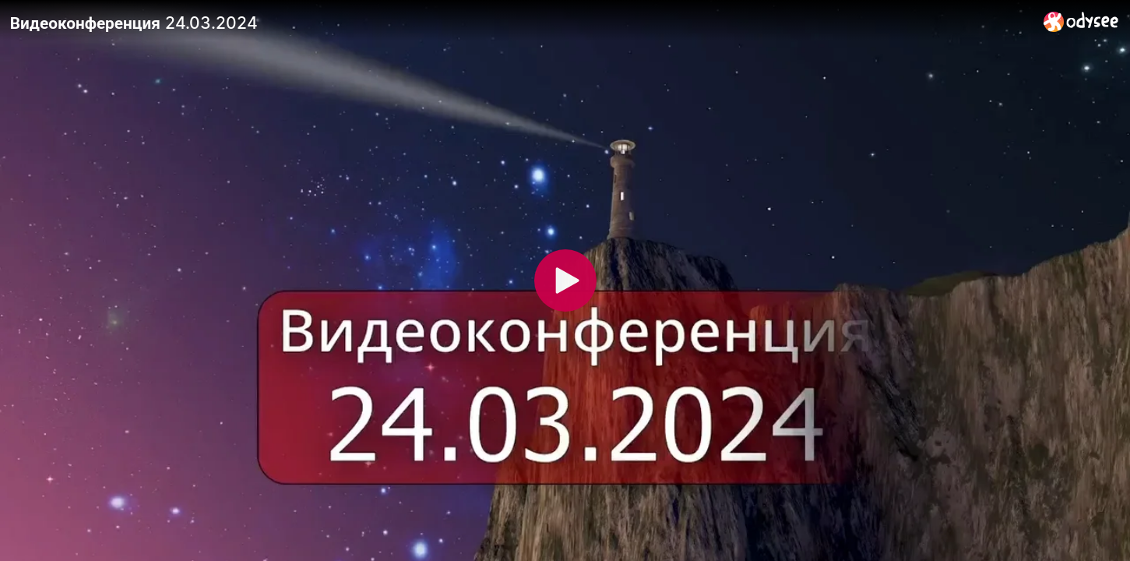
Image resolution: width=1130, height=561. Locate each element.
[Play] (565, 280)
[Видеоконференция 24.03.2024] (521, 23)
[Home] (1081, 21)
